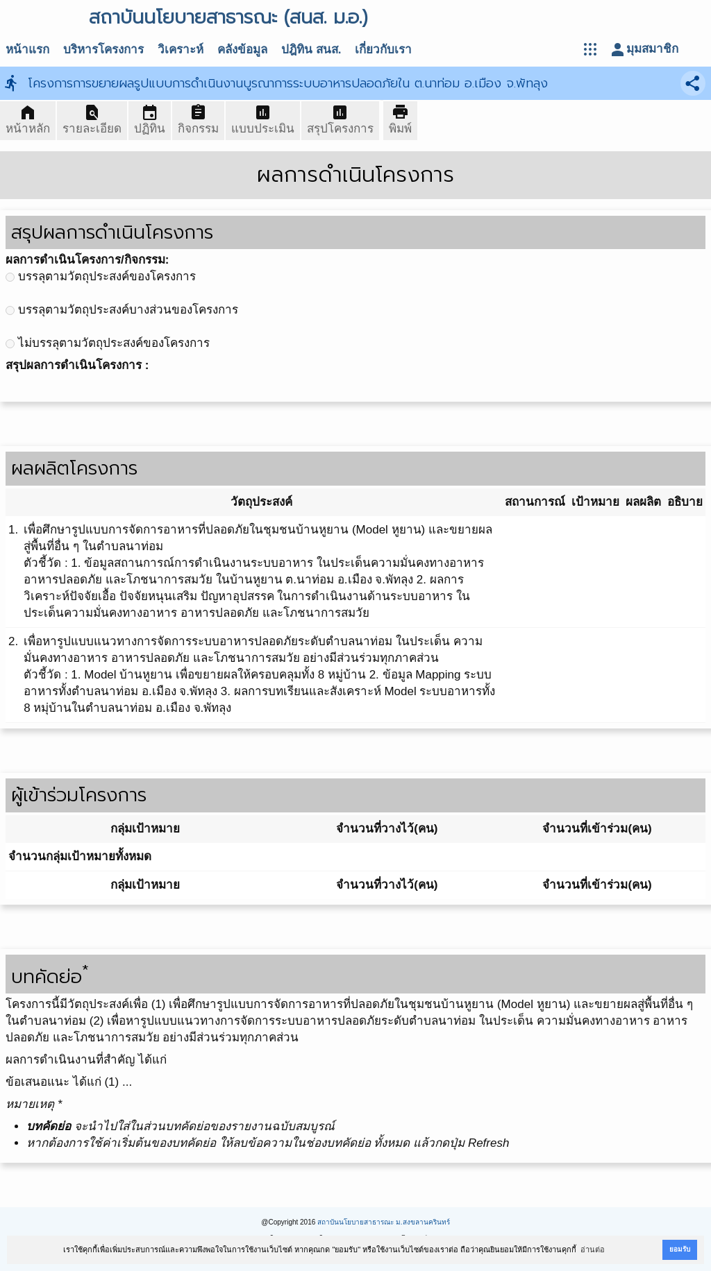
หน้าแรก (27, 49)
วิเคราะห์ (180, 49)
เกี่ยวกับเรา (383, 49)
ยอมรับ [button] (679, 1249)
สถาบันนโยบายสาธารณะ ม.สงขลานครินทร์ (383, 1222)
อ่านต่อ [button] (592, 1249)
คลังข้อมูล (242, 49)
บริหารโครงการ (103, 49)
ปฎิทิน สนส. (311, 49)
